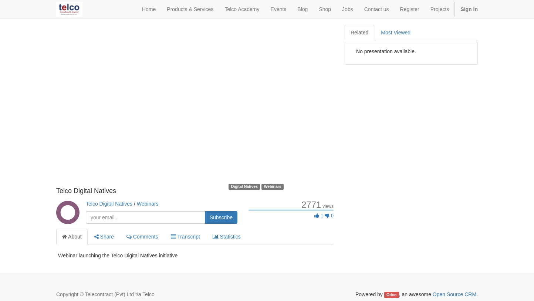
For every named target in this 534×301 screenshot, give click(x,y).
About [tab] (72, 237)
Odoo (391, 294)
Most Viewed (395, 32)
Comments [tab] (142, 237)
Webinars (272, 186)
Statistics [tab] (227, 237)
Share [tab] (104, 237)
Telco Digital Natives (109, 204)
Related (359, 32)
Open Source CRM (454, 294)
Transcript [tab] (185, 237)
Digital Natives (244, 186)
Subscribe (221, 217)
